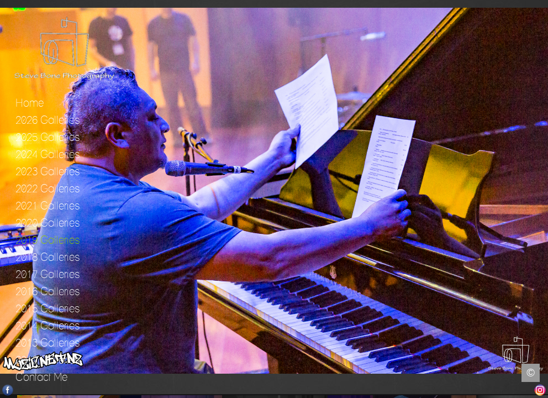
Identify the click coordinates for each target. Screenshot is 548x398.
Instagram (540, 390)
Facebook (8, 390)
